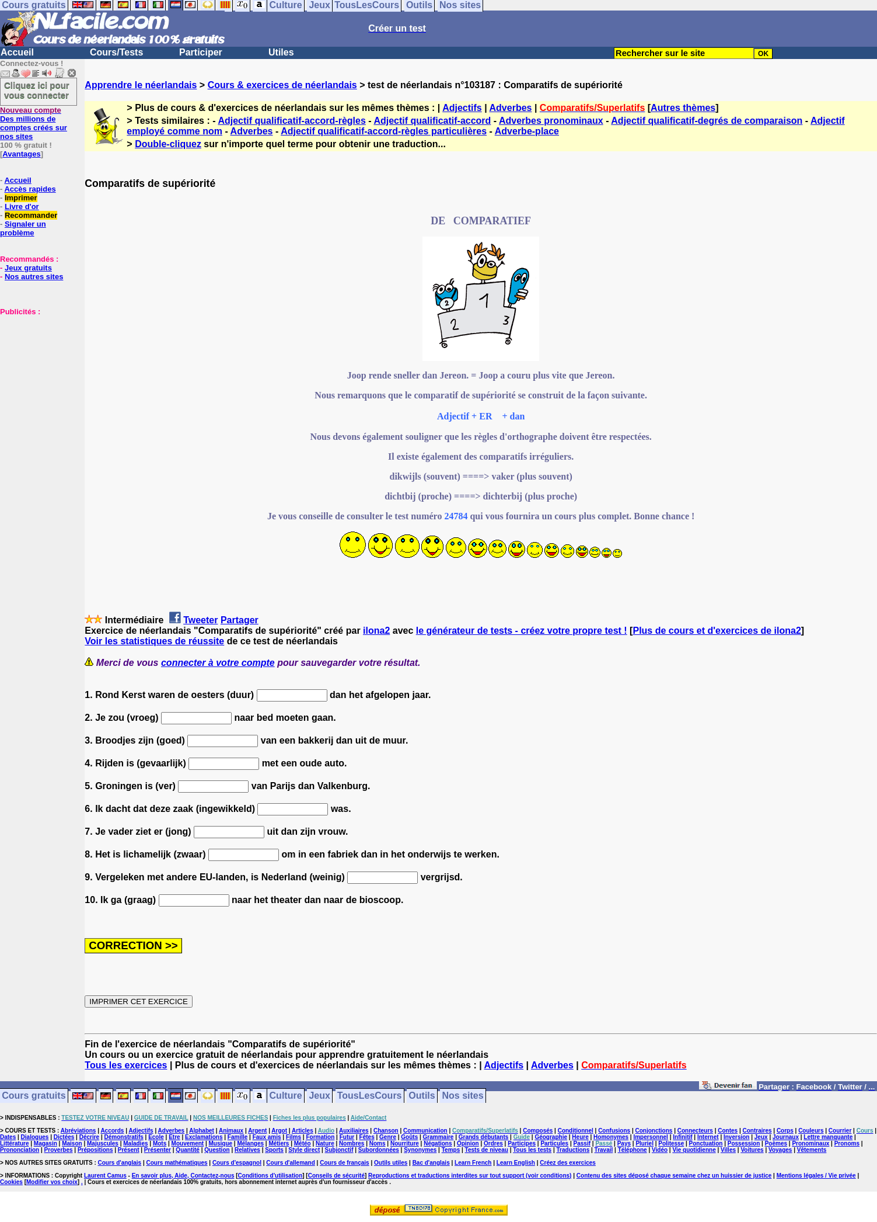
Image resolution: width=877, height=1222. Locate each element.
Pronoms (846, 1143)
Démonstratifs (124, 1137)
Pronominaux (810, 1143)
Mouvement (188, 1143)
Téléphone (632, 1150)
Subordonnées (378, 1150)
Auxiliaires (354, 1130)
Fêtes (367, 1137)
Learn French (473, 1162)
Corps (785, 1130)
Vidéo (660, 1150)
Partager (239, 620)
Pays (624, 1143)
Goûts (409, 1137)
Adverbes (511, 108)
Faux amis (267, 1137)
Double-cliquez (168, 144)
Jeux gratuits (28, 267)
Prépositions (95, 1150)
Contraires (757, 1130)
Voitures (751, 1150)
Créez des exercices (568, 1162)
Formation (320, 1137)
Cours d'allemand (290, 1162)
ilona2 (376, 631)
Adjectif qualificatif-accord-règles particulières (384, 131)
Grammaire (438, 1137)
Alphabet (201, 1130)
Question (216, 1150)
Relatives (247, 1150)
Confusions (614, 1130)
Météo (302, 1143)
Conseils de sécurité (336, 1175)
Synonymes (420, 1150)
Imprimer (21, 197)
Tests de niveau (486, 1150)
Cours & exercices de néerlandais (282, 85)
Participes (522, 1143)
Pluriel (644, 1143)
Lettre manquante (827, 1137)
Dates (8, 1137)
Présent (128, 1150)
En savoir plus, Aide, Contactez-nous (183, 1175)
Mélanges (250, 1143)
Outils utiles (390, 1162)
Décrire (89, 1137)
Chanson (386, 1130)
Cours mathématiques (177, 1162)
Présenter (157, 1150)
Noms (377, 1143)
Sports (274, 1150)
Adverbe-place (527, 131)
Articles (302, 1130)
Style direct (304, 1150)
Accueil (17, 52)
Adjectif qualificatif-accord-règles (291, 121)
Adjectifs (462, 108)
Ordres (493, 1143)
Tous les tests (532, 1150)
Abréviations (78, 1130)
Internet (708, 1137)
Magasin (45, 1143)
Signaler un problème (23, 228)
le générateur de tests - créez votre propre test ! (521, 631)
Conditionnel (575, 1130)
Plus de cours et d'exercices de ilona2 (717, 631)
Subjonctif (339, 1150)
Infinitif (682, 1137)
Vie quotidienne (693, 1150)
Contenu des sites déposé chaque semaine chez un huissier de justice (674, 1175)
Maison (72, 1143)
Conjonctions (654, 1130)
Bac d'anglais (431, 1162)
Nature (325, 1143)
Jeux (319, 1096)
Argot (279, 1130)
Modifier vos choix (52, 1182)
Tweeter (200, 620)
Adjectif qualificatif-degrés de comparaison (706, 121)
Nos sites (463, 1096)
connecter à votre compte (218, 663)
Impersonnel (650, 1137)
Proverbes (58, 1150)
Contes (728, 1130)
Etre (174, 1137)
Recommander (31, 215)
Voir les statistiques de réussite (154, 641)
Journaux (786, 1137)
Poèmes (776, 1143)
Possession (744, 1143)
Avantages (21, 154)
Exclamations (203, 1137)
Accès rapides (29, 189)
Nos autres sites (34, 276)
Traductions (573, 1150)
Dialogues (35, 1137)
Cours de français (344, 1162)
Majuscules (102, 1143)
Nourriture (404, 1143)
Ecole (156, 1137)
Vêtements (812, 1150)
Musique (221, 1143)
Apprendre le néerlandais (141, 85)
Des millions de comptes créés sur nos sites (33, 123)
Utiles (281, 52)
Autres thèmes (683, 108)
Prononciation (19, 1150)
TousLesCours (369, 1096)
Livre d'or (22, 206)
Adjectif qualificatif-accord (432, 121)
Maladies (135, 1143)
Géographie (550, 1137)
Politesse (671, 1143)
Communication (425, 1130)
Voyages (780, 1150)
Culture (286, 1096)
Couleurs (810, 1130)
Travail (604, 1150)
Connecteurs (695, 1130)
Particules (554, 1143)
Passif (582, 1143)
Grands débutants (484, 1137)
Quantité (188, 1150)
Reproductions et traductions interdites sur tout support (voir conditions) (469, 1175)
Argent (257, 1130)
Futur (347, 1137)
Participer (200, 52)
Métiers (278, 1143)
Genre (387, 1137)
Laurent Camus (105, 1175)
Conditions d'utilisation (270, 1175)
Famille (237, 1137)
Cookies (11, 1182)
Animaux (231, 1130)
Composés (538, 1130)
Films (293, 1137)
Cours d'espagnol (236, 1162)
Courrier (840, 1130)
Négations (438, 1143)
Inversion (736, 1137)
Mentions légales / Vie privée (816, 1175)
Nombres (351, 1143)
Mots (159, 1143)
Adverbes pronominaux (551, 121)
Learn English (516, 1162)
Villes (728, 1150)
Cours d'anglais (120, 1162)
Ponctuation (706, 1143)
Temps (451, 1150)
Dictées (64, 1137)
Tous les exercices (126, 1065)
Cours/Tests (116, 52)
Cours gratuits (33, 1096)
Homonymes (610, 1137)
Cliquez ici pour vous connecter (36, 90)
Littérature (14, 1143)
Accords (112, 1130)
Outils (421, 1096)
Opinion (468, 1143)
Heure (580, 1137)
